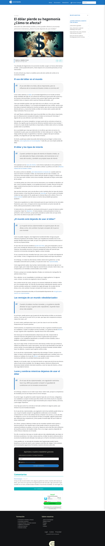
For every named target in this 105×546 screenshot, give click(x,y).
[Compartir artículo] (57, 61)
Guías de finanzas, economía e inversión (27, 523)
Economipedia (56, 534)
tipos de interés (31, 165)
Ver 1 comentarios (38, 488)
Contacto (45, 526)
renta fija (43, 193)
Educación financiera (22, 526)
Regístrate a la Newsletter (24, 524)
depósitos (29, 211)
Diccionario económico (23, 521)
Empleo (44, 524)
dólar (30, 94)
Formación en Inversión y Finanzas (26, 519)
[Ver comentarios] (60, 61)
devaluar (60, 329)
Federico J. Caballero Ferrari (22, 60)
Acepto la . (27, 462)
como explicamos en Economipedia (30, 141)
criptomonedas (53, 261)
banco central (18, 197)
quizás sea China (39, 245)
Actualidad (16, 15)
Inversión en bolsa (22, 527)
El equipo (45, 523)
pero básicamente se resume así (41, 172)
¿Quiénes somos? (47, 521)
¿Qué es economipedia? (48, 519)
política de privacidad (30, 462)
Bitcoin (36, 356)
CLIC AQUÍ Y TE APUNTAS (38, 465)
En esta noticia (75, 15)
